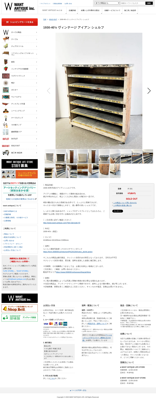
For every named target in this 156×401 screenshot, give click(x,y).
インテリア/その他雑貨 (15, 69)
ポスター (10, 90)
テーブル (10, 39)
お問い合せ (68, 3)
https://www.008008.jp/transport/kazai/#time (73, 272)
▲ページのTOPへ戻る (78, 390)
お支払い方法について (12, 250)
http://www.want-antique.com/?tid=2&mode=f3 (61, 223)
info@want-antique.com (17, 279)
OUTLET (10, 139)
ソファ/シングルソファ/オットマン (18, 53)
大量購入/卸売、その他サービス (16, 218)
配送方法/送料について (12, 237)
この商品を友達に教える (122, 205)
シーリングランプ (13, 111)
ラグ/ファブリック (13, 76)
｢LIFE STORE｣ (8, 271)
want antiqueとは (10, 211)
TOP (44, 19)
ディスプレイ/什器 (13, 104)
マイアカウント (45, 3)
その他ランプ (11, 125)
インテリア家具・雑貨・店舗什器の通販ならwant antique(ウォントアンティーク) (20, 7)
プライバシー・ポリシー (13, 244)
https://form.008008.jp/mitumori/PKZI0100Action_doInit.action (68, 252)
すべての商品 (11, 32)
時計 (8, 83)
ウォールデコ (11, 97)
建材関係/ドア (12, 132)
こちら (52, 378)
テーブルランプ (12, 118)
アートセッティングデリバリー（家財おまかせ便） (97, 337)
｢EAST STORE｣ (22, 271)
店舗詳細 (7, 214)
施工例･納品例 (12, 153)
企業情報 (7, 221)
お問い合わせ (9, 241)
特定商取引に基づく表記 (13, 247)
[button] (149, 91)
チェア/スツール (12, 46)
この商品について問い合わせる (125, 203)
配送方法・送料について (97, 324)
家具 (8, 62)
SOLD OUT (53, 19)
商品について (9, 234)
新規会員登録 (57, 3)
